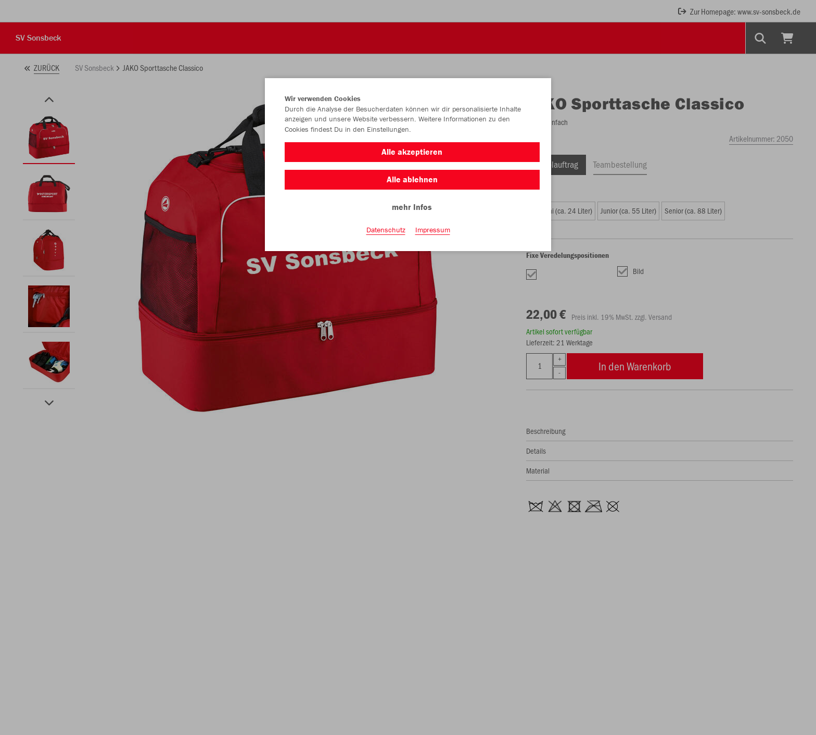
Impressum (432, 229)
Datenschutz (385, 229)
